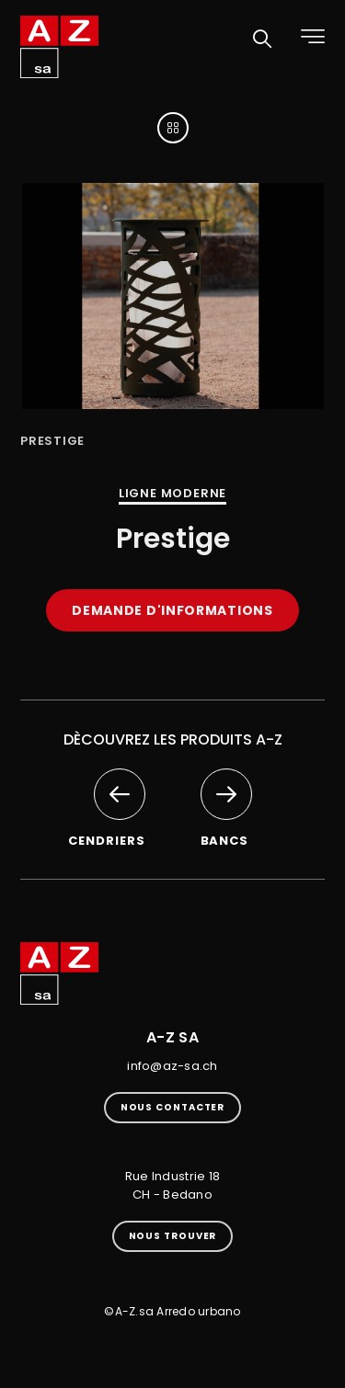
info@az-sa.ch (172, 1066)
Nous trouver (173, 1236)
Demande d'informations (172, 610)
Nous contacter (173, 1107)
